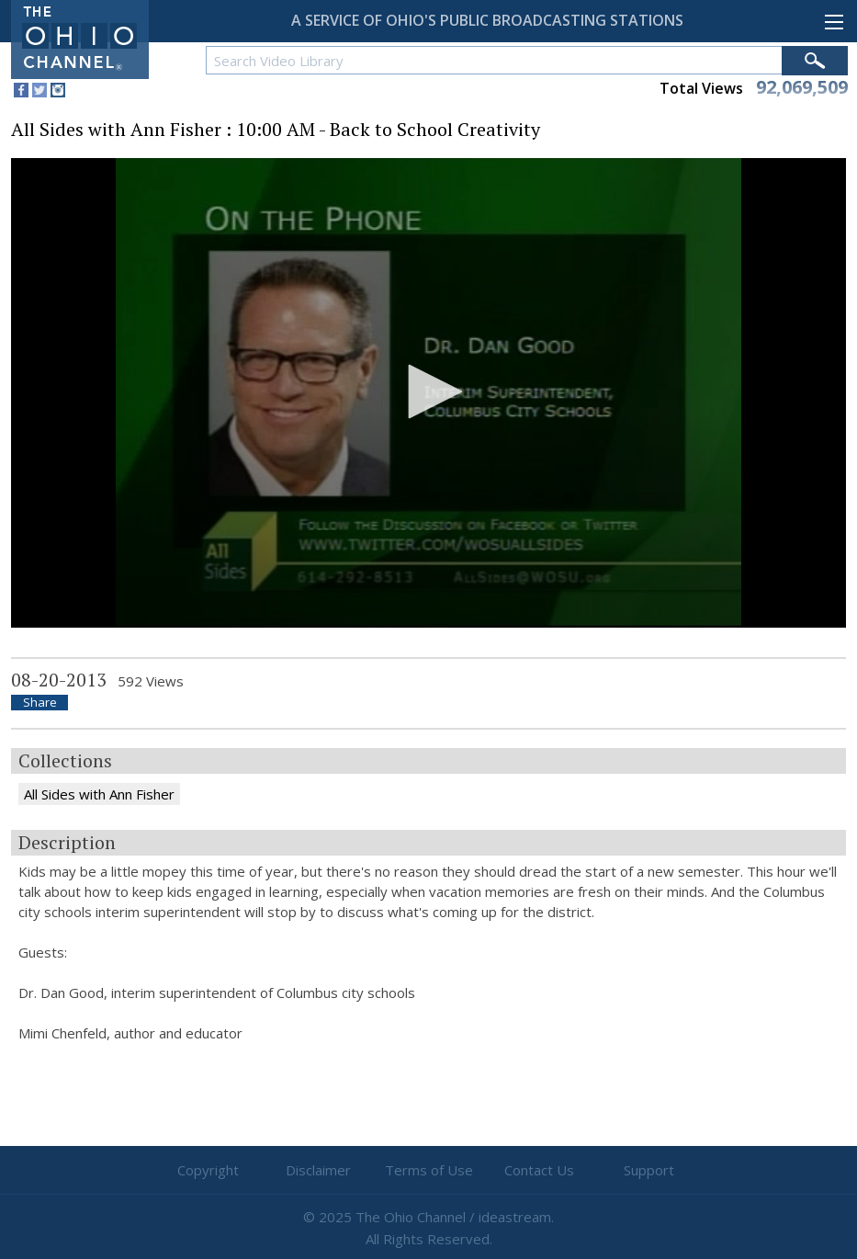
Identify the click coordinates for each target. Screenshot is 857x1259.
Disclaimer (318, 1170)
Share (40, 702)
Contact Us (539, 1170)
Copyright (208, 1170)
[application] (428, 393)
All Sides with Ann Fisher (99, 794)
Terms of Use (429, 1170)
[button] (429, 391)
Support (649, 1170)
